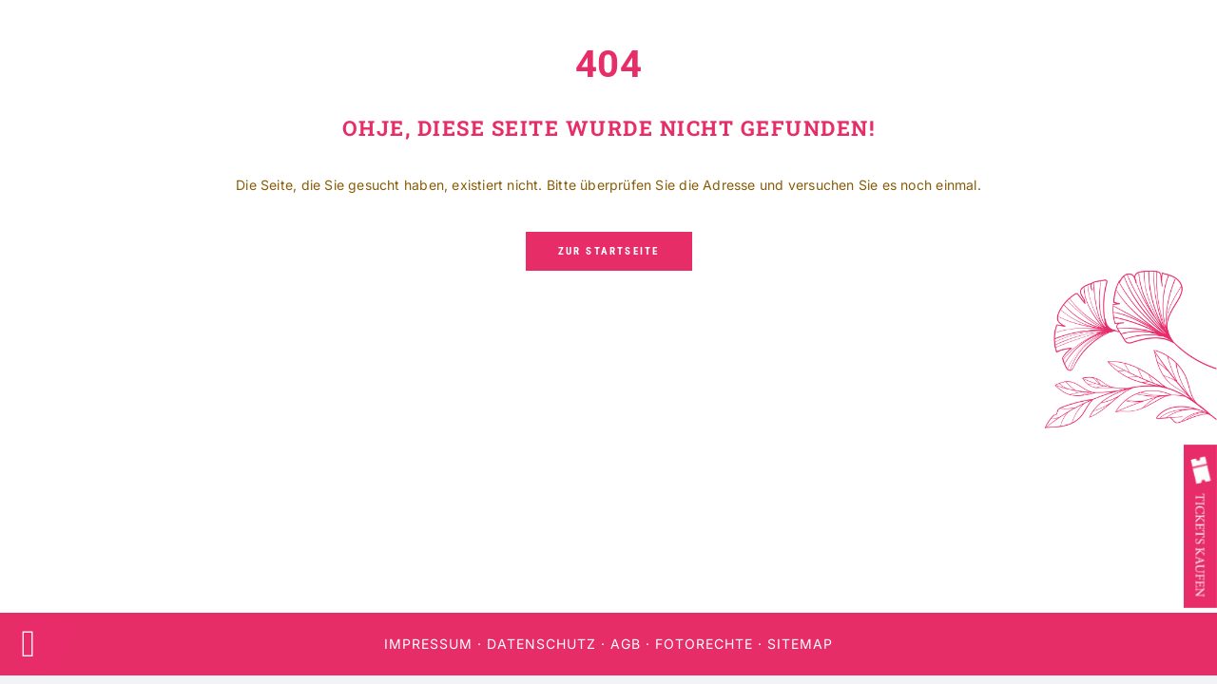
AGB (625, 644)
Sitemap (800, 644)
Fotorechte (704, 644)
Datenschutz (541, 644)
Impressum (428, 644)
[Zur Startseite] (609, 251)
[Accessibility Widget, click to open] (40, 644)
